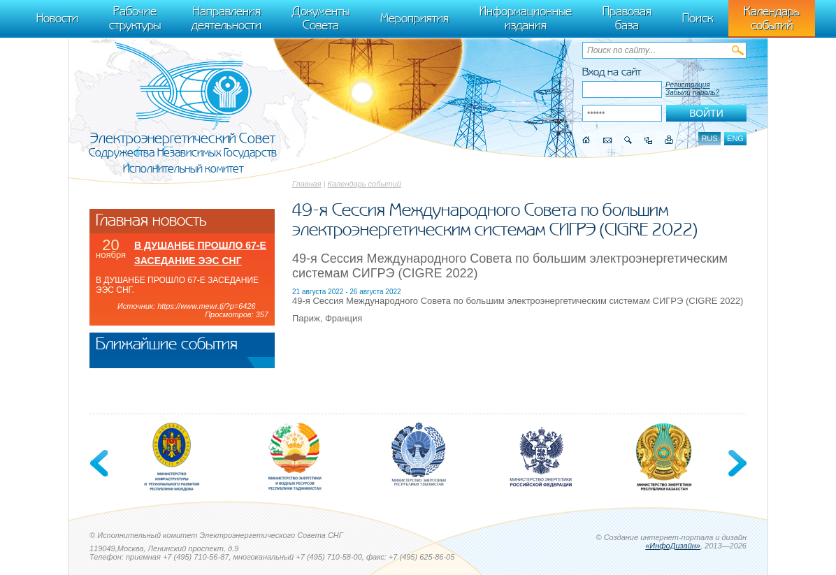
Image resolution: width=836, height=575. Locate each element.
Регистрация (687, 85)
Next (736, 463)
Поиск (697, 18)
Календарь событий (364, 184)
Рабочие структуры (135, 18)
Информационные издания (526, 18)
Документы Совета (320, 18)
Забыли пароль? (692, 92)
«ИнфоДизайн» (672, 545)
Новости (57, 18)
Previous (99, 463)
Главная (307, 184)
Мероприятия (414, 18)
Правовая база (627, 18)
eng (735, 138)
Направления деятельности (226, 18)
